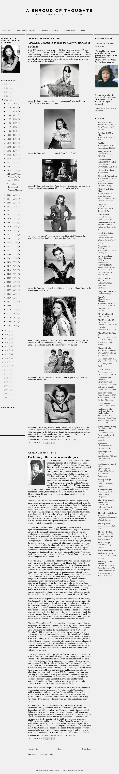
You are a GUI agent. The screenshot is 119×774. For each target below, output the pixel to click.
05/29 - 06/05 (12, 242)
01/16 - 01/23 (12, 318)
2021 (6, 330)
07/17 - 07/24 (12, 215)
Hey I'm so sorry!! (105, 316)
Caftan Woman (104, 160)
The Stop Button (105, 532)
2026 (6, 84)
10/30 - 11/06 (12, 135)
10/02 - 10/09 (12, 151)
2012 (6, 366)
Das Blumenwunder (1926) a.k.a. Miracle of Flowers (107, 555)
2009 (6, 378)
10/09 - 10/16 (12, 147)
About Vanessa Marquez (25, 31)
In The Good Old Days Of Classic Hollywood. (105, 258)
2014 (6, 358)
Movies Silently (104, 348)
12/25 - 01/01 (12, 103)
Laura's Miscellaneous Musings (104, 299)
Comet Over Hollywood (103, 205)
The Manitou (103, 172)
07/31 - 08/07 (12, 207)
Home (82, 31)
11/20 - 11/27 (12, 123)
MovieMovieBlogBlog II (107, 334)
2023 (6, 96)
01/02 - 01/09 (12, 325)
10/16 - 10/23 (12, 143)
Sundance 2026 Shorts (106, 406)
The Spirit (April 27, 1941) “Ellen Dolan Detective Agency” (105, 536)
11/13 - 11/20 (12, 127)
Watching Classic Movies (105, 562)
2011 (6, 370)
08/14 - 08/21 (12, 199)
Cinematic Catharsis (106, 170)
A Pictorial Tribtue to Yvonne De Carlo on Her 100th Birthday (59, 44)
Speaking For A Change (104, 453)
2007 (6, 386)
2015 (6, 354)
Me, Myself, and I (105, 314)
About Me (7, 31)
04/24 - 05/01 (12, 262)
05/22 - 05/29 (12, 246)
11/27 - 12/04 (12, 119)
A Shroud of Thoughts (59, 10)
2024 (6, 92)
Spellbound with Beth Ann (107, 465)
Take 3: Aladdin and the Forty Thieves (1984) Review (107, 127)
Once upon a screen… (107, 359)
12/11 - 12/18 (12, 111)
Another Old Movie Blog (106, 134)
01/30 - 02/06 (12, 310)
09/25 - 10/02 (12, 155)
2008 (6, 382)
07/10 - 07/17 (12, 219)
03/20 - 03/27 (12, 282)
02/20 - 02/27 (12, 298)
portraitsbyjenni (105, 393)
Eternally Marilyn (104, 294)
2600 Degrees (78, 770)
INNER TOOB (104, 278)
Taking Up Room (105, 489)
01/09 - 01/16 (12, 322)
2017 (6, 346)
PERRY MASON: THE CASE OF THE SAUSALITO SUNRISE (107, 164)
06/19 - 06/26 (12, 230)
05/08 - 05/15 (12, 254)
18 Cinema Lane (105, 122)
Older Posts (86, 749)
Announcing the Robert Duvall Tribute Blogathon (107, 494)
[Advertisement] (59, 21)
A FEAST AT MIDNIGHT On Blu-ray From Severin (107, 507)
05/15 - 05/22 (12, 250)
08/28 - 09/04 (12, 171)
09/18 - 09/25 (12, 159)
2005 (6, 394)
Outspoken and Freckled (104, 379)
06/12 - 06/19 (12, 234)
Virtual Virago (104, 542)
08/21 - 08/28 (12, 195)
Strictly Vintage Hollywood (104, 480)
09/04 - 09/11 (12, 167)
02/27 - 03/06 (12, 294)
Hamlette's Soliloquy (107, 233)
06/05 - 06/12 (12, 238)
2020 (6, 334)
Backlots (101, 143)
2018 (6, 342)
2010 (6, 374)
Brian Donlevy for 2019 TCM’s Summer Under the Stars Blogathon (107, 397)
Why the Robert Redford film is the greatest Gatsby (107, 363)
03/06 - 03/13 (12, 290)
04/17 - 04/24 (12, 266)
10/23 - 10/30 (12, 139)
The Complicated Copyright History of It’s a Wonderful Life (107, 517)
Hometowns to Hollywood (104, 247)
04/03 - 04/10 (12, 274)
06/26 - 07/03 (12, 227)
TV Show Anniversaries (48, 31)
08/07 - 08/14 (12, 203)
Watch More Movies (106, 551)
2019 (6, 338)
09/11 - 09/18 (12, 163)
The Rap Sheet (104, 524)
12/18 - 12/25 (12, 107)
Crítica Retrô (103, 215)
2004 (6, 398)
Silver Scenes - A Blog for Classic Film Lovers (107, 428)
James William (67, 770)
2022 (6, 100)
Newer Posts (33, 749)
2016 (6, 350)
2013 (6, 362)
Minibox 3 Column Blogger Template (48, 770)
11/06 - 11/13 (12, 131)
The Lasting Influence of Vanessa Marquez (14, 187)
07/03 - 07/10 (12, 223)
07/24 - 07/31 (12, 211)
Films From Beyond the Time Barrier (106, 224)
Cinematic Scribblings (107, 176)
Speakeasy (102, 443)
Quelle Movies (104, 403)
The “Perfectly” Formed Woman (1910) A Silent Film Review (107, 352)
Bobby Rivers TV (105, 151)
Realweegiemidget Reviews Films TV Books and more (105, 411)
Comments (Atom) (46, 754)
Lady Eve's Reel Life (107, 291)
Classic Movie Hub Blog (106, 190)
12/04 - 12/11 (12, 115)
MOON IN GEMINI (106, 320)
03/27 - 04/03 (12, 278)
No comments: (36, 443)
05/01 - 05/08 (12, 258)
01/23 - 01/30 (12, 314)
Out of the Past (104, 370)
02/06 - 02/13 (12, 306)
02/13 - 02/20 (12, 302)
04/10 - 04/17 (12, 270)
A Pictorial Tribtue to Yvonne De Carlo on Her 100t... (14, 177)
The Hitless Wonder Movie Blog (106, 501)
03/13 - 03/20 (12, 286)
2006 (6, 390)
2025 (6, 88)
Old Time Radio (69, 31)
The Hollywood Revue (107, 513)
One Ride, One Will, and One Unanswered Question (107, 458)
